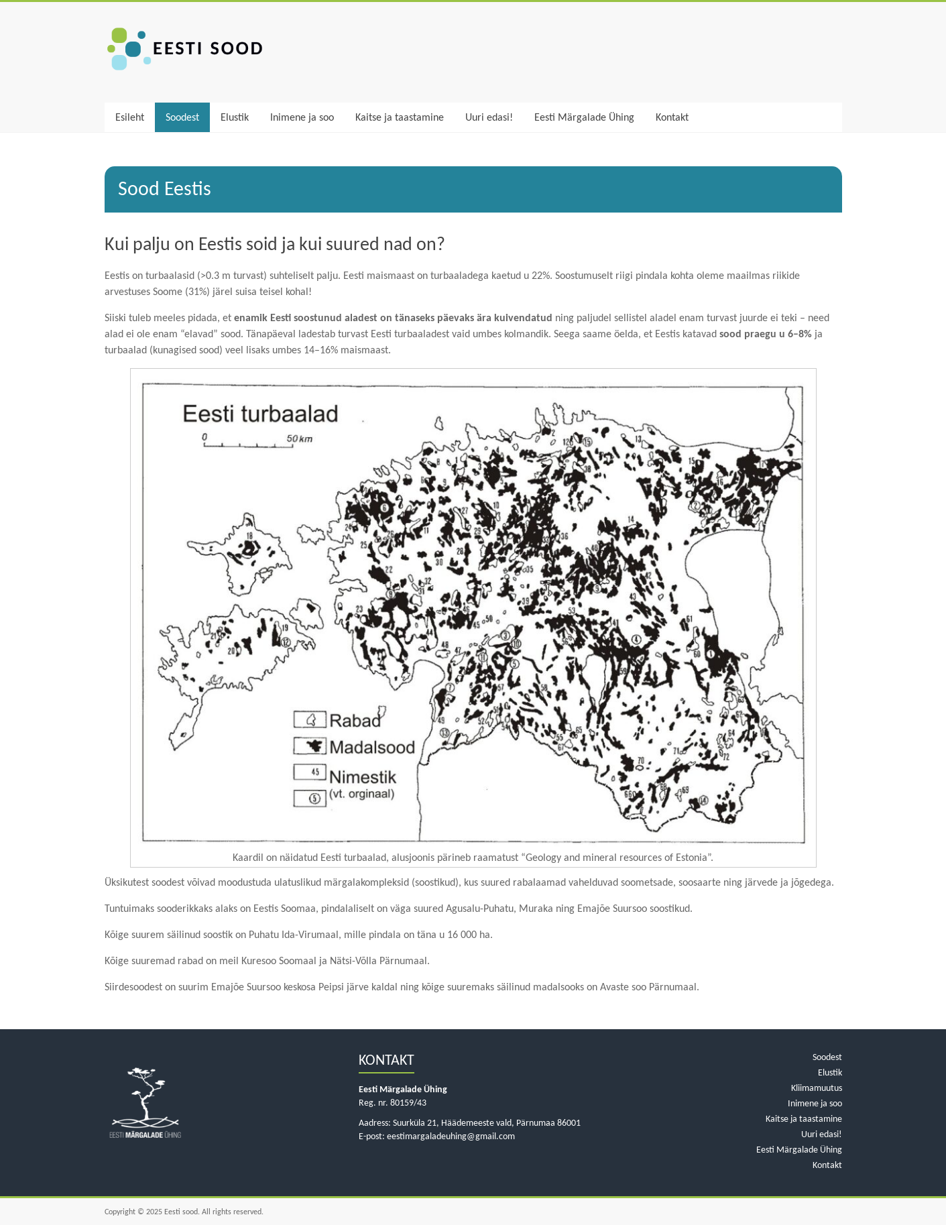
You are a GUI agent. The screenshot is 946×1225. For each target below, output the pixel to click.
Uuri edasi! (489, 117)
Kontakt (672, 117)
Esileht (129, 117)
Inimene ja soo (302, 117)
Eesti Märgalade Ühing (584, 117)
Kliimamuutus (816, 1088)
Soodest (182, 117)
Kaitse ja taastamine (399, 117)
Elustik (235, 117)
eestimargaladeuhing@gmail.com (451, 1136)
